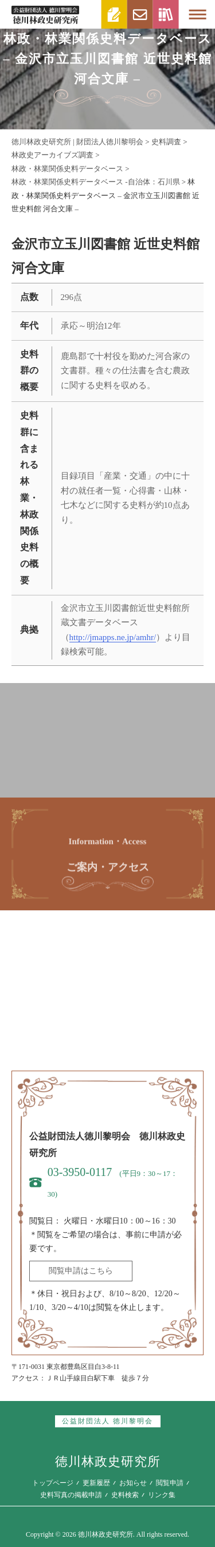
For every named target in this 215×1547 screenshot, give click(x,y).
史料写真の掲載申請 (71, 1495)
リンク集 (161, 1495)
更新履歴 (96, 1483)
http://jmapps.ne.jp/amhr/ (113, 637)
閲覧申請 (169, 1483)
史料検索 (125, 1495)
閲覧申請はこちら (81, 1270)
